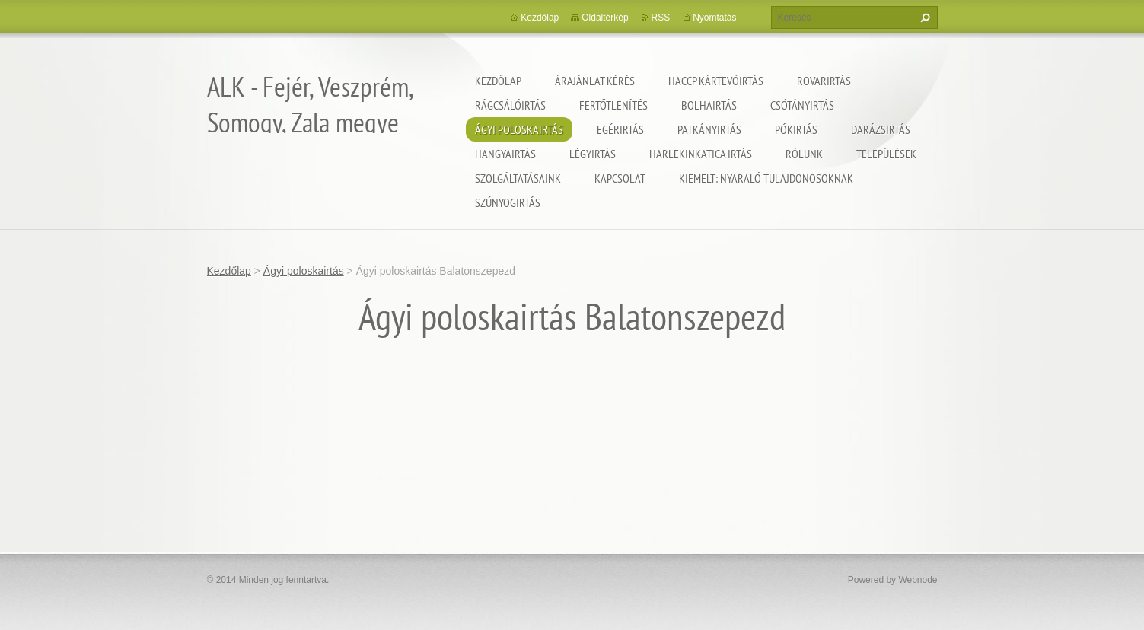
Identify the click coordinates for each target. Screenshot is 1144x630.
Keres (923, 17)
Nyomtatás (714, 17)
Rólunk (804, 153)
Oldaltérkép (605, 17)
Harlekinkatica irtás (700, 153)
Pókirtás (796, 129)
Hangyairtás (505, 153)
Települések (886, 153)
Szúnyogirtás (507, 202)
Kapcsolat (619, 178)
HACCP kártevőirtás (715, 80)
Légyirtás (592, 153)
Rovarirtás (824, 80)
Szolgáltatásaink (518, 178)
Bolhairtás (709, 105)
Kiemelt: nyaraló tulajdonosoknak (766, 178)
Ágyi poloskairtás (519, 129)
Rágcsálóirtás (510, 105)
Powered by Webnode (893, 579)
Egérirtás (620, 129)
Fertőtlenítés (613, 105)
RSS (661, 17)
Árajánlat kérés (595, 80)
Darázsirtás (880, 129)
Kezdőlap (498, 80)
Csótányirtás (802, 105)
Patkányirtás (709, 129)
